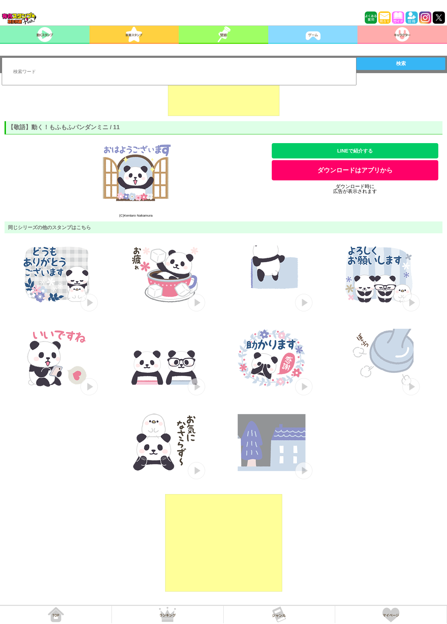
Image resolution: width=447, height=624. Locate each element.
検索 (401, 63)
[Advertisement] (223, 98)
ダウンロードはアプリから (355, 170)
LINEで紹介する (355, 151)
